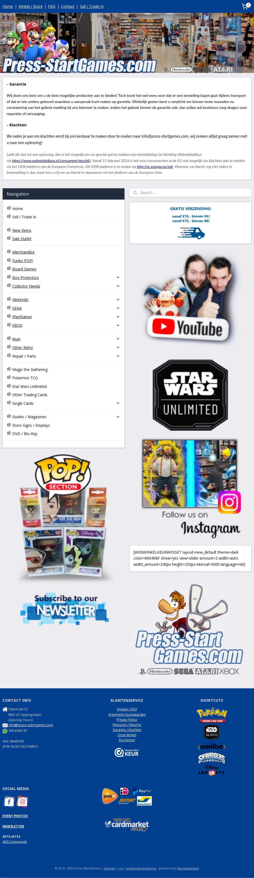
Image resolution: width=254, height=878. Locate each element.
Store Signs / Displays (31, 425)
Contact (68, 6)
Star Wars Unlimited (29, 386)
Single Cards (66, 403)
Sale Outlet (21, 238)
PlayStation (66, 316)
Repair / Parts (66, 356)
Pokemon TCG (25, 377)
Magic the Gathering (29, 369)
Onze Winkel (126, 735)
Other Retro (66, 347)
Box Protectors (66, 277)
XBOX (66, 325)
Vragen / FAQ (127, 709)
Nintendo (66, 299)
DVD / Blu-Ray (24, 433)
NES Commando (14, 841)
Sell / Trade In (92, 6)
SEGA (66, 308)
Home (7, 6)
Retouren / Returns (127, 724)
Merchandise (23, 252)
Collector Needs (66, 286)
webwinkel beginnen (141, 868)
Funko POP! (22, 260)
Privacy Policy (127, 719)
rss (121, 868)
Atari (66, 338)
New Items (21, 230)
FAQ (52, 6)
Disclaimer (127, 740)
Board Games (24, 268)
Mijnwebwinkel (188, 868)
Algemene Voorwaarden (127, 714)
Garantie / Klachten (127, 730)
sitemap (109, 868)
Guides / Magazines (66, 416)
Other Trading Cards (29, 394)
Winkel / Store (31, 6)
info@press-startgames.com (31, 725)
